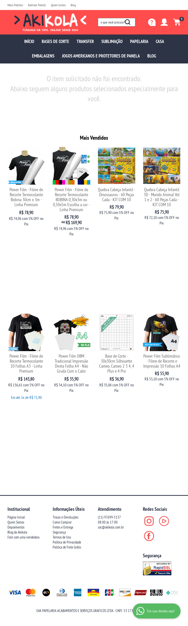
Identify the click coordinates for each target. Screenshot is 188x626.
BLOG (151, 56)
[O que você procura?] (128, 22)
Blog (73, 5)
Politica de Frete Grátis (67, 389)
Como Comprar (62, 364)
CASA (160, 41)
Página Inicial (16, 359)
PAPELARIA (139, 41)
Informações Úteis (69, 351)
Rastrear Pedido (37, 5)
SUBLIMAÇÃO (112, 41)
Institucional (18, 351)
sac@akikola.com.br (111, 369)
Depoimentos (15, 369)
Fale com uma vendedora (23, 379)
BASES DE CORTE (55, 41)
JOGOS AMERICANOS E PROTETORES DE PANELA (101, 56)
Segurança (59, 374)
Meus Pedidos (15, 5)
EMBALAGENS (43, 56)
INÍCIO (29, 41)
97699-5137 (109, 359)
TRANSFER (85, 41)
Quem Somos (58, 5)
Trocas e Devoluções (65, 359)
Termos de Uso (62, 379)
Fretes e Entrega (63, 369)
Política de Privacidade (67, 384)
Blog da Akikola (17, 374)
